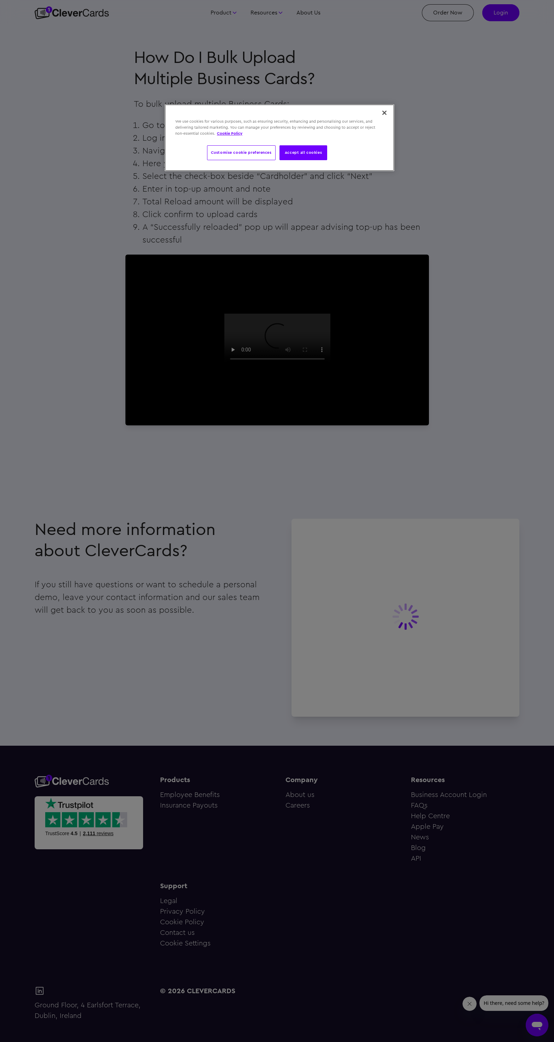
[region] (279, 137)
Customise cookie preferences (241, 152)
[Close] (384, 113)
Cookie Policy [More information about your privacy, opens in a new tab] (229, 133)
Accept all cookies (303, 152)
